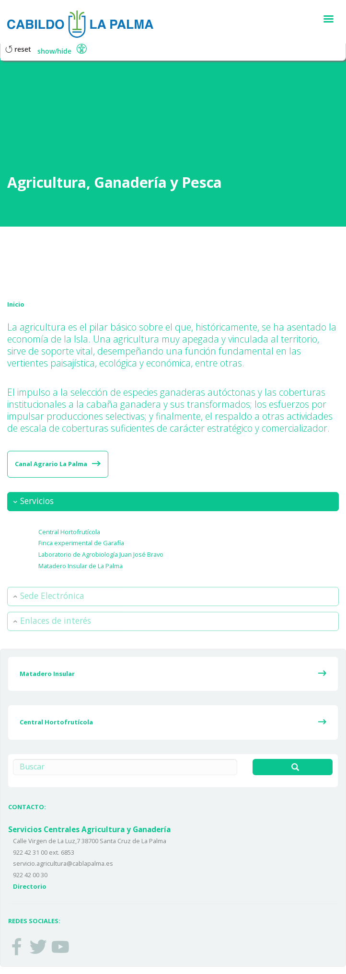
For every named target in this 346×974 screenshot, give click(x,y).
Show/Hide (54, 51)
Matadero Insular (47, 673)
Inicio (15, 304)
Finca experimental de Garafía (81, 543)
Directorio (29, 886)
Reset (18, 49)
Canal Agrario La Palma (51, 463)
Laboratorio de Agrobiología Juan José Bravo (100, 554)
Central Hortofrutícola (69, 531)
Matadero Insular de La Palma (80, 565)
